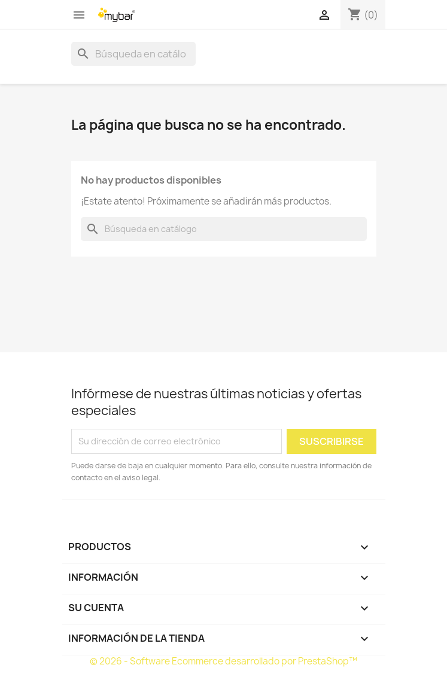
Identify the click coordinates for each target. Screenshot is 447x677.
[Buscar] (133, 54)
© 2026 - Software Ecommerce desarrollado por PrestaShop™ (223, 661)
